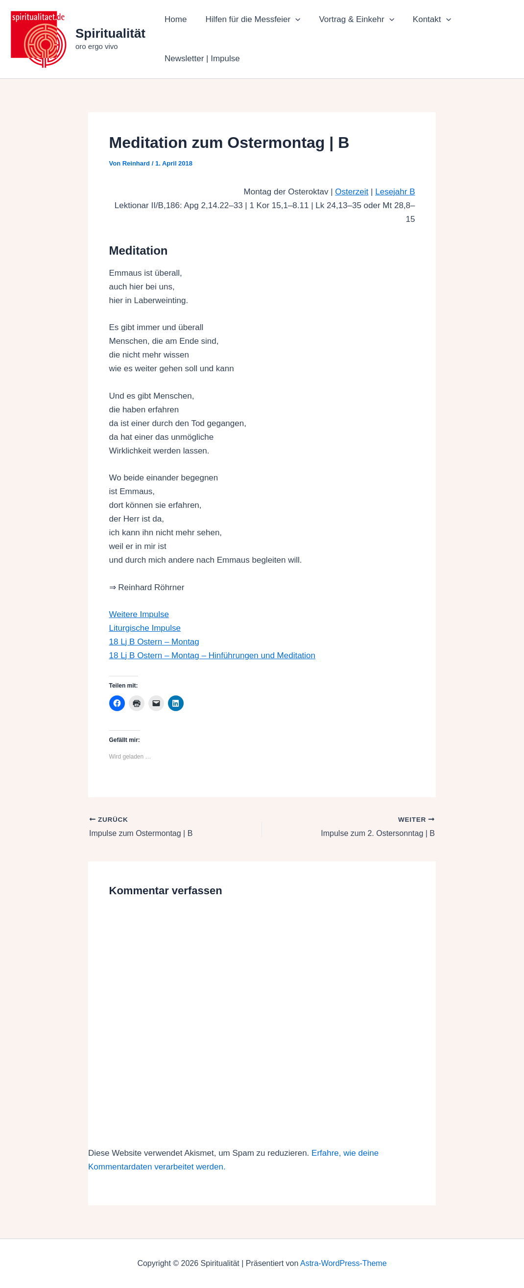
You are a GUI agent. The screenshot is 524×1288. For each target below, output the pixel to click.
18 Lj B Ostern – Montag (154, 641)
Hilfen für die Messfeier (249, 19)
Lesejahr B (395, 191)
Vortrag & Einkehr (351, 19)
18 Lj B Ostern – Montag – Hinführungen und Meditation (212, 655)
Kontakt (425, 19)
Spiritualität (110, 33)
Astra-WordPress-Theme (343, 1263)
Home (175, 19)
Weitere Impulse (139, 614)
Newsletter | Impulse (201, 58)
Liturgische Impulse (145, 628)
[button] (292, 19)
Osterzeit (351, 191)
